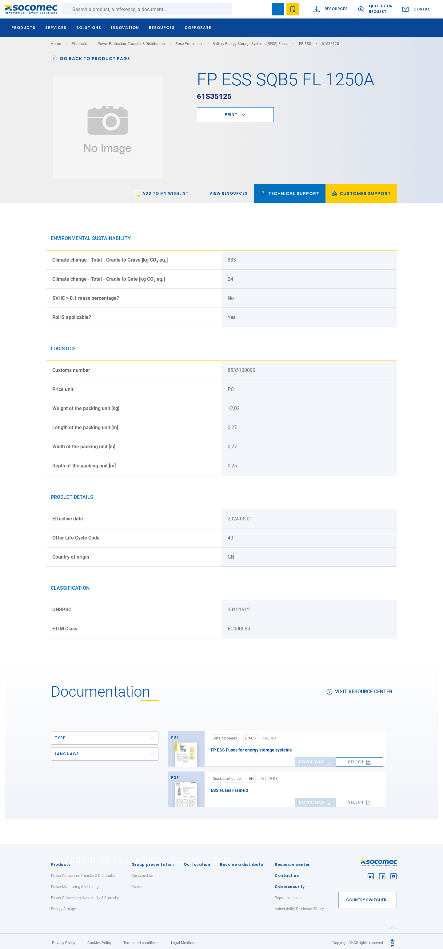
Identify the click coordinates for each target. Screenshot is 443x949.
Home (56, 44)
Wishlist (292, 9)
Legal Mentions (183, 939)
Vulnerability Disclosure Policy (299, 905)
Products (60, 861)
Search (238, 9)
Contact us (287, 872)
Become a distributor (242, 861)
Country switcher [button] (366, 896)
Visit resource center (359, 688)
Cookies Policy (99, 939)
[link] (161, 190)
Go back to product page (90, 58)
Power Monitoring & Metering (75, 883)
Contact (423, 9)
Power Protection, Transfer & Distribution (131, 44)
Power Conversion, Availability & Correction (86, 894)
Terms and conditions (141, 939)
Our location (197, 861)
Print (231, 111)
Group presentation (152, 861)
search (263, 9)
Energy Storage (63, 905)
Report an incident (290, 894)
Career (136, 883)
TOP (392, 939)
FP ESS (305, 44)
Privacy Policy (63, 939)
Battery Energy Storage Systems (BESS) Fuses (250, 44)
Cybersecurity (290, 883)
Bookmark (278, 9)
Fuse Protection (189, 44)
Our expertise (142, 872)
